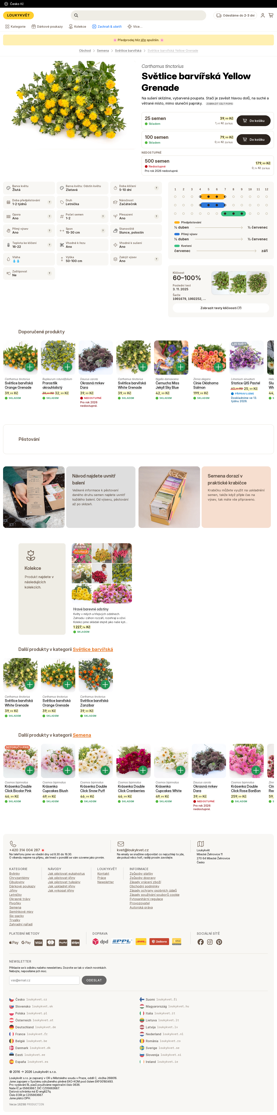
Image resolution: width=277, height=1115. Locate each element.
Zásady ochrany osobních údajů (153, 890)
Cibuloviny (16, 882)
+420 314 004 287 (24, 850)
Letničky (15, 895)
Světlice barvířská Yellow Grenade (173, 50)
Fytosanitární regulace (146, 899)
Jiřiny (13, 890)
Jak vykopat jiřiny (61, 890)
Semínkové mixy (21, 912)
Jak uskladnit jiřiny (61, 886)
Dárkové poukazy (22, 886)
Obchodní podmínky (144, 886)
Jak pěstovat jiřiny (61, 878)
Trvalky (14, 920)
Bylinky (14, 873)
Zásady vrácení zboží (145, 882)
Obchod (85, 50)
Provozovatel (140, 903)
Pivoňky (15, 903)
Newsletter (105, 882)
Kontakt (103, 873)
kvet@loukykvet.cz (133, 850)
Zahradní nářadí (21, 924)
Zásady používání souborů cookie (154, 895)
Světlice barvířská (128, 50)
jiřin (143, 40)
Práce (101, 878)
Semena (103, 50)
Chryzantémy (19, 878)
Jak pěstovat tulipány (64, 882)
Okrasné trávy (19, 899)
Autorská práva (141, 907)
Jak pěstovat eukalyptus (66, 873)
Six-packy (16, 916)
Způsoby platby (141, 873)
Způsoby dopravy (143, 878)
